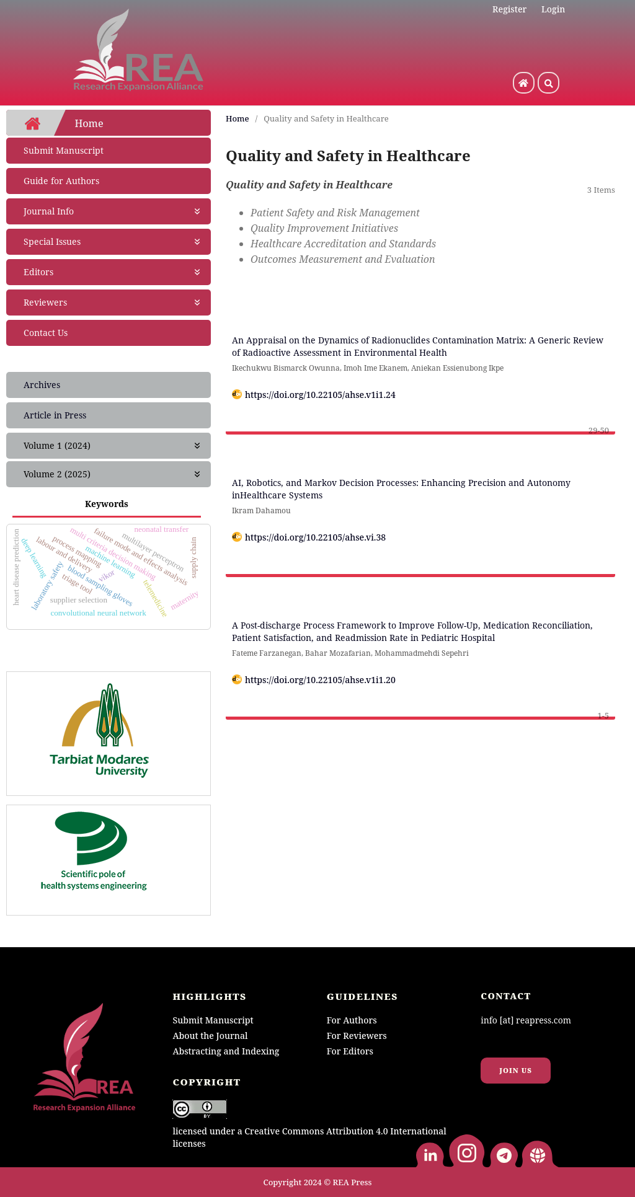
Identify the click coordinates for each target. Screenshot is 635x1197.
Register (509, 9)
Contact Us (46, 332)
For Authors (352, 1020)
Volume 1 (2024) (113, 446)
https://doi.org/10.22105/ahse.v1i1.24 (320, 394)
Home (237, 118)
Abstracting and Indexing (225, 1051)
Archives (42, 385)
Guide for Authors (61, 181)
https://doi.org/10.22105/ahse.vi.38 (315, 537)
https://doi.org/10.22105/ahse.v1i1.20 (320, 680)
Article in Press (55, 415)
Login (553, 9)
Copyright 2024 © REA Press (317, 1182)
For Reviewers (357, 1035)
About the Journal (209, 1035)
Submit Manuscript (64, 150)
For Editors (350, 1051)
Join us (515, 1070)
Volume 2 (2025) (113, 474)
